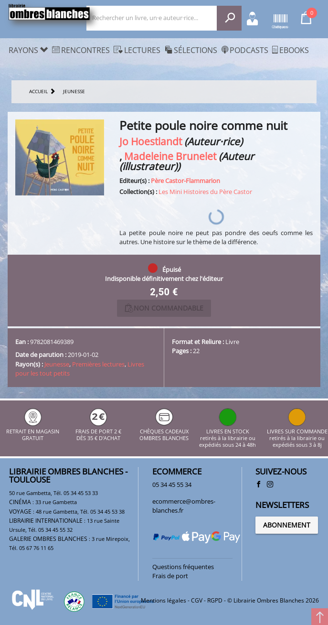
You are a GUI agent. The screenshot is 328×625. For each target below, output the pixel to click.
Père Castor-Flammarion (185, 180)
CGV (196, 600)
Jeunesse (56, 364)
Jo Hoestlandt (150, 141)
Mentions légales (163, 600)
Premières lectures (98, 364)
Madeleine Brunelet (170, 156)
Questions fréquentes (183, 566)
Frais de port (170, 575)
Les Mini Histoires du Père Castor (205, 191)
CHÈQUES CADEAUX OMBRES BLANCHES (164, 431)
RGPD (214, 600)
